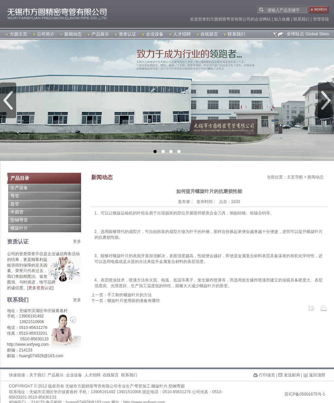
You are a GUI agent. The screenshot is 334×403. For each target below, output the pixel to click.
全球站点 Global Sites (300, 33)
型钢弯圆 (177, 386)
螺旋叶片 (19, 228)
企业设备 (153, 34)
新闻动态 (71, 34)
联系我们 (234, 34)
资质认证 (125, 34)
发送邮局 (292, 375)
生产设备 (19, 187)
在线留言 (207, 34)
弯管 (14, 195)
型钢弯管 (19, 220)
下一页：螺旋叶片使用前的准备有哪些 (125, 300)
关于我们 (37, 375)
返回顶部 (317, 375)
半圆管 (17, 211)
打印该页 (267, 375)
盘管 (14, 203)
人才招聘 (180, 34)
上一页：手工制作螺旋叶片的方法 (121, 295)
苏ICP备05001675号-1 (305, 394)
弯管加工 (142, 386)
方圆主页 (16, 34)
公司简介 (44, 34)
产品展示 (98, 34)
